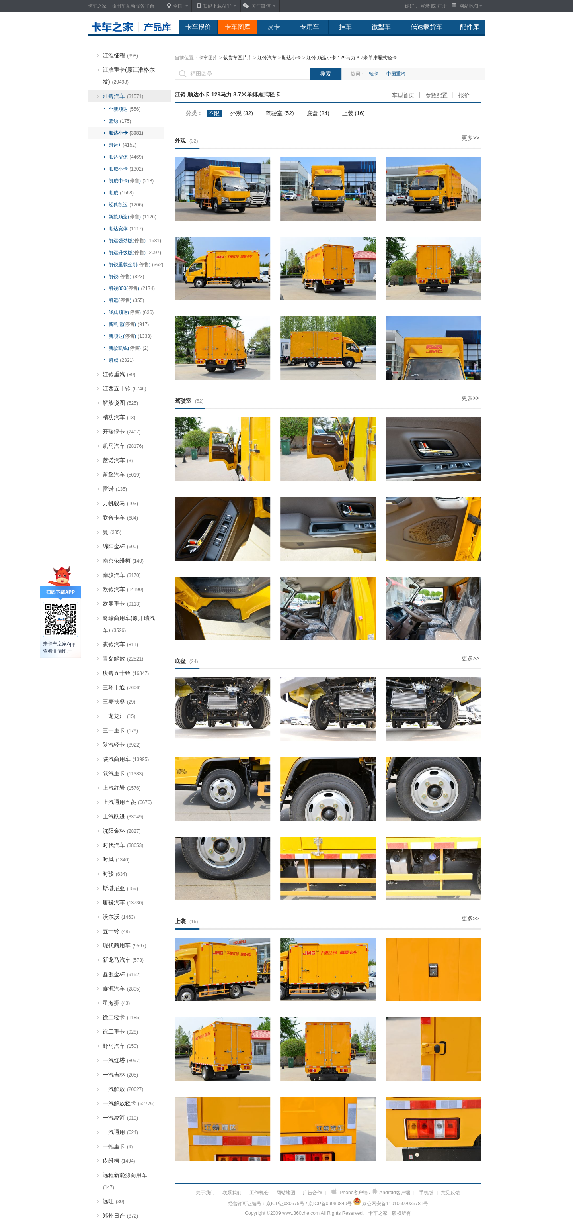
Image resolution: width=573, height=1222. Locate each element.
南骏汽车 (122, 575)
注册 (442, 6)
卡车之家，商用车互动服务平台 (121, 6)
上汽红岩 (122, 788)
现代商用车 (124, 945)
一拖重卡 (118, 1146)
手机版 (426, 1192)
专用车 (309, 27)
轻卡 (373, 73)
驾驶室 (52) (280, 113)
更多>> (470, 138)
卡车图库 (237, 27)
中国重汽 (395, 73)
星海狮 (116, 1003)
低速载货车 (426, 27)
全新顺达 (124, 109)
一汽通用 (120, 1132)
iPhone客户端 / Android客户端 (370, 1191)
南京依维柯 (123, 560)
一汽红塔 (122, 1060)
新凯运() (129, 324)
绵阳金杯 (120, 546)
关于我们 (205, 1192)
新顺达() (130, 336)
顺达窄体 (126, 157)
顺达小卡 (126, 133)
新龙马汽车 (123, 960)
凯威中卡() (131, 181)
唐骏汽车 (123, 902)
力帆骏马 (120, 503)
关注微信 (261, 6)
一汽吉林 (120, 1074)
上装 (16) (353, 113)
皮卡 (273, 27)
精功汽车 (119, 417)
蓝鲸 (120, 121)
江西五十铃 (124, 388)
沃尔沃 (119, 917)
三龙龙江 (119, 716)
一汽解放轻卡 (128, 1103)
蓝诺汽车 (118, 460)
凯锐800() (132, 288)
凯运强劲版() (135, 240)
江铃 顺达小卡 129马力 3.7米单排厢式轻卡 (351, 58)
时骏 (115, 874)
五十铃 (116, 931)
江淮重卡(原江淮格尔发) (129, 76)
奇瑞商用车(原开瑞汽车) (129, 624)
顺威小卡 (126, 169)
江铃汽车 (123, 96)
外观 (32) (241, 113)
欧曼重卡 (122, 603)
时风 (116, 859)
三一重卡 (120, 730)
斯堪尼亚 (120, 888)
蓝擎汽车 (122, 474)
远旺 (113, 1201)
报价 (464, 95)
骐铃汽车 (120, 644)
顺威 (121, 193)
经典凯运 (126, 205)
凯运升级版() (135, 252)
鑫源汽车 (122, 988)
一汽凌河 (120, 1117)
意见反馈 (450, 1192)
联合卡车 (120, 517)
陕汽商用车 (126, 759)
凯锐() (126, 276)
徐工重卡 (120, 1031)
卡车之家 (378, 1213)
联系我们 (232, 1192)
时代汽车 (123, 845)
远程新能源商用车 (125, 1181)
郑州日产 (120, 1215)
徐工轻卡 (122, 1017)
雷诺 (115, 489)
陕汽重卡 (123, 773)
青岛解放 (123, 658)
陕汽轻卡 (122, 744)
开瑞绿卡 (122, 431)
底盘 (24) (318, 113)
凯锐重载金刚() (136, 264)
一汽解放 (123, 1089)
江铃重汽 (119, 374)
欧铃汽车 (123, 589)
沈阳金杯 (122, 831)
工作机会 (259, 1192)
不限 (214, 113)
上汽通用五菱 (127, 802)
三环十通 (122, 687)
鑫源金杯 (122, 974)
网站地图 (285, 1192)
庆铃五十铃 (126, 673)
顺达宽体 (126, 228)
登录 (425, 6)
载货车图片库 (237, 58)
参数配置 (436, 95)
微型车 (381, 27)
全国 (178, 6)
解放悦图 (120, 403)
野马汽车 (120, 1046)
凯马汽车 (123, 446)
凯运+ (122, 145)
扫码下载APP (217, 6)
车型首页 (403, 95)
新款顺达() (132, 217)
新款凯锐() (128, 348)
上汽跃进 (123, 816)
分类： (194, 113)
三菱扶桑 (119, 701)
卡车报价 (198, 27)
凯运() (126, 300)
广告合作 (312, 1192)
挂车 (345, 27)
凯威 (121, 360)
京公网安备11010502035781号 (395, 1203)
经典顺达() (131, 312)
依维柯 (119, 1160)
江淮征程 (120, 55)
